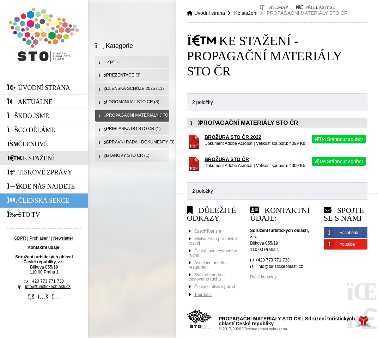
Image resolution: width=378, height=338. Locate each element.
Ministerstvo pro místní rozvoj (213, 241)
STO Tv (23, 214)
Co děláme (31, 130)
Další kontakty (263, 277)
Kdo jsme (28, 115)
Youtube (347, 244)
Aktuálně (30, 101)
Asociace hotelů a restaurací (208, 265)
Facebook (349, 232)
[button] (315, 7)
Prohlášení (40, 238)
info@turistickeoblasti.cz (48, 286)
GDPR (20, 238)
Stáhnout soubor (339, 139)
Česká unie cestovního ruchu (213, 253)
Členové (27, 144)
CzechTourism (207, 231)
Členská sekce (38, 200)
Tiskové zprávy (39, 172)
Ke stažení (30, 158)
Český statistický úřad (214, 286)
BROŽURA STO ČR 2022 (233, 137)
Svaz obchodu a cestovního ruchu (207, 277)
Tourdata (203, 294)
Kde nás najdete (41, 186)
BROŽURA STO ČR (227, 159)
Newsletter (63, 238)
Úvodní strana (44, 34)
